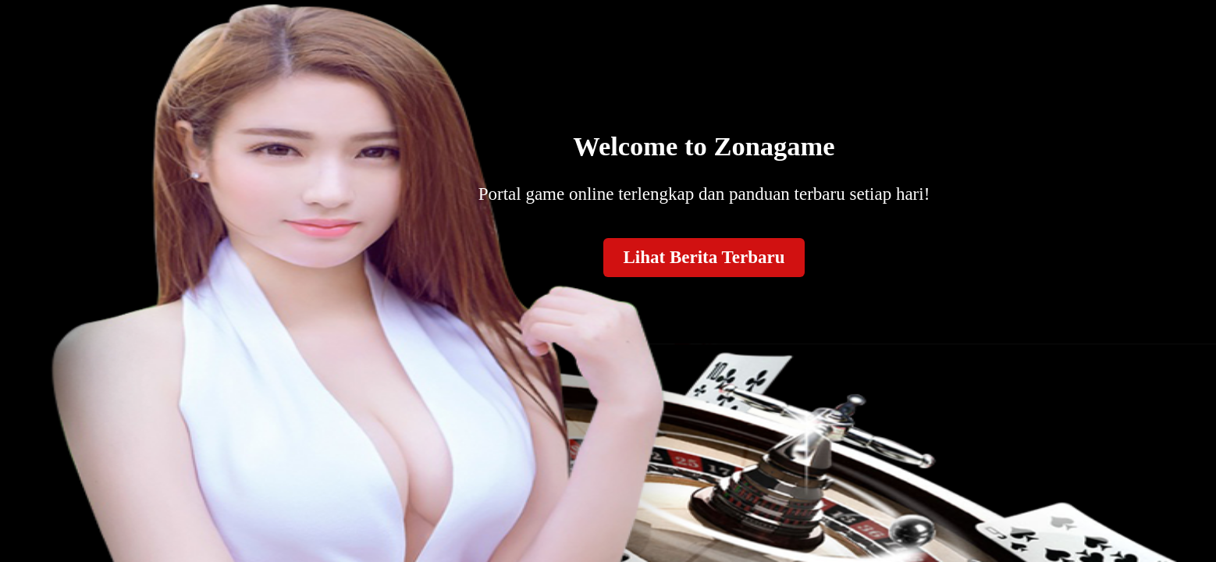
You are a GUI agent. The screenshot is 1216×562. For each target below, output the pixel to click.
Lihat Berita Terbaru (703, 257)
